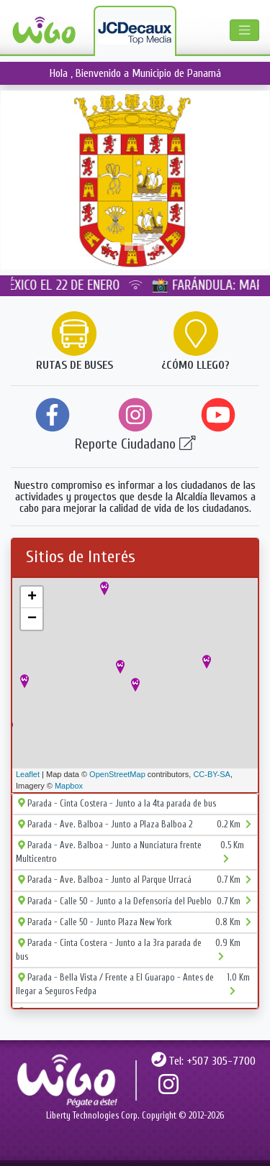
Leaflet (28, 774)
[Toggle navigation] (244, 30)
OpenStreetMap (117, 774)
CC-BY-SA (211, 774)
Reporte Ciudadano (135, 444)
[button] (20, 180)
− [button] (32, 619)
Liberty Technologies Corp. (93, 1116)
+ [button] (32, 597)
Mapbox (69, 785)
